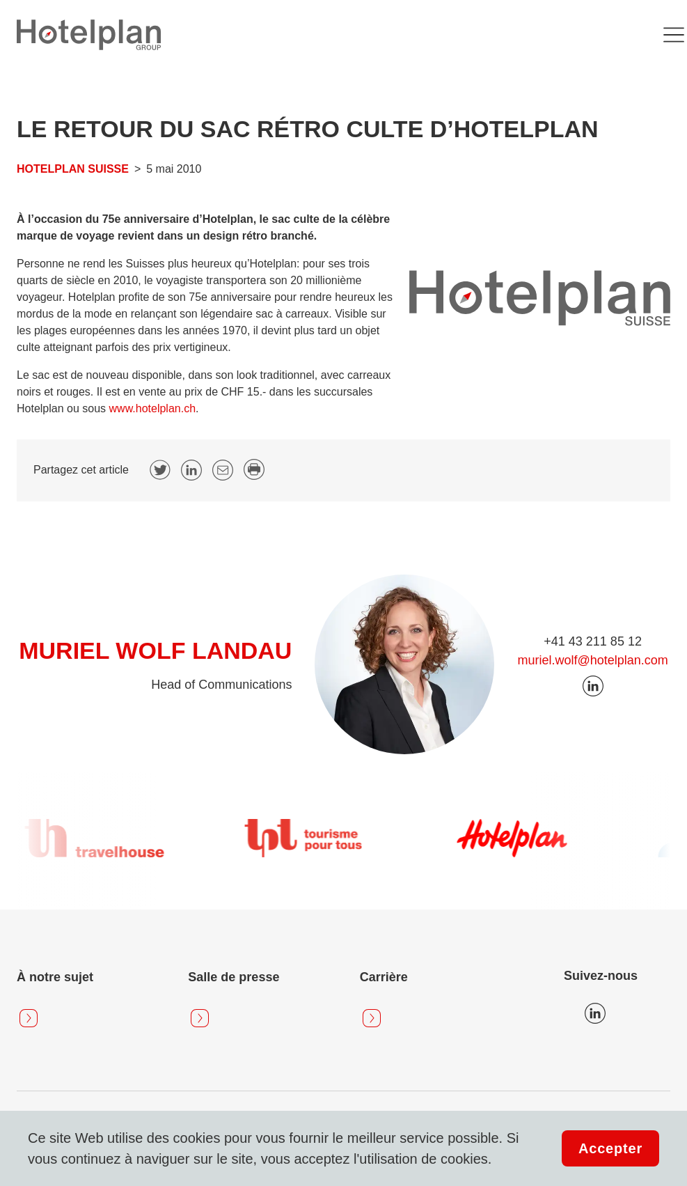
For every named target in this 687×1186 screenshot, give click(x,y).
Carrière (384, 977)
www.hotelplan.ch (152, 408)
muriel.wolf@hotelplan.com (592, 660)
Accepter (610, 1148)
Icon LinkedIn (595, 1013)
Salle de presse (233, 977)
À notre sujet (55, 977)
